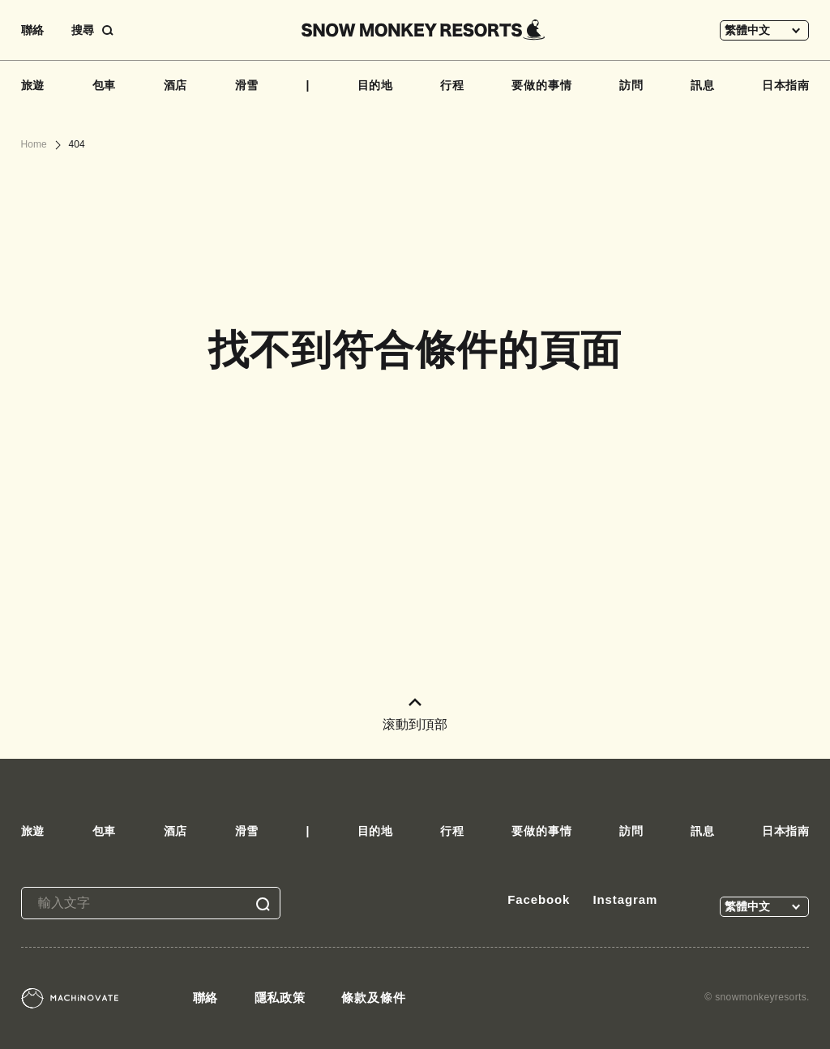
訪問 (631, 85)
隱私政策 (280, 997)
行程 (452, 85)
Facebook (538, 899)
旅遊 (33, 85)
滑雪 (247, 85)
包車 (104, 85)
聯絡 (32, 30)
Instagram (625, 899)
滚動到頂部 (415, 714)
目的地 (375, 85)
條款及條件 (373, 997)
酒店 (176, 85)
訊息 (703, 85)
